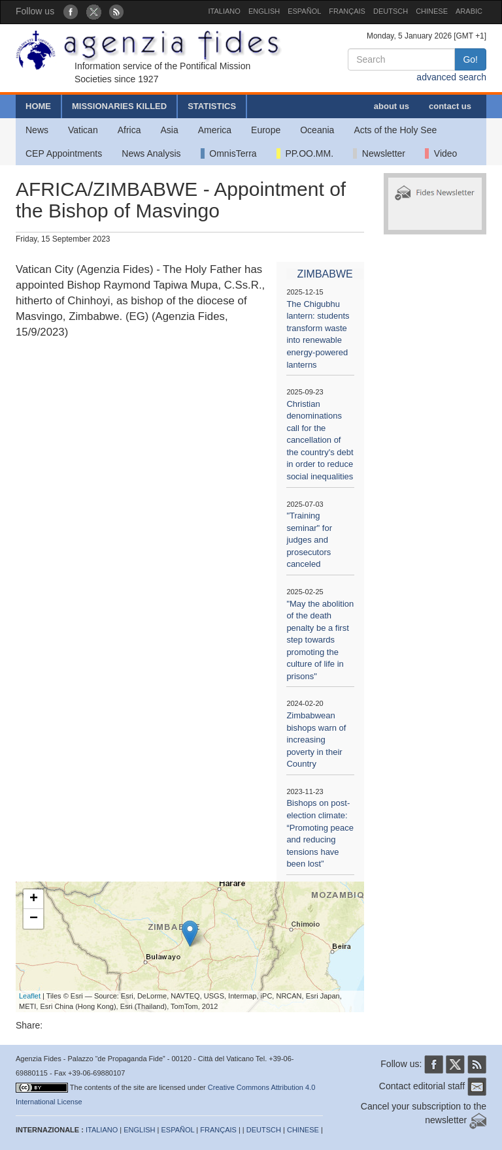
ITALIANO (225, 11)
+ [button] (33, 899)
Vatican (83, 130)
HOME (38, 106)
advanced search (451, 77)
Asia (169, 130)
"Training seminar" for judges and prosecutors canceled (309, 540)
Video (441, 153)
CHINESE (432, 11)
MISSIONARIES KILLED (119, 106)
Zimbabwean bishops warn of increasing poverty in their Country (316, 740)
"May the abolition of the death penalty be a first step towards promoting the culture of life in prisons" (320, 640)
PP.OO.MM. (304, 153)
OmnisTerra (229, 153)
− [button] (33, 919)
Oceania (317, 130)
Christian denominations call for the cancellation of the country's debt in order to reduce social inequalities (319, 440)
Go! (470, 59)
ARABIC (469, 11)
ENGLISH (264, 11)
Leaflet (30, 996)
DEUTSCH (390, 11)
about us (391, 106)
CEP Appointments (63, 153)
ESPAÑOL (304, 11)
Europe (265, 130)
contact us (450, 106)
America (214, 130)
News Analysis (151, 153)
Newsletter (379, 153)
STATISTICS (212, 106)
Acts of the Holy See (395, 130)
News (36, 130)
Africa (129, 130)
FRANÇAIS (347, 11)
